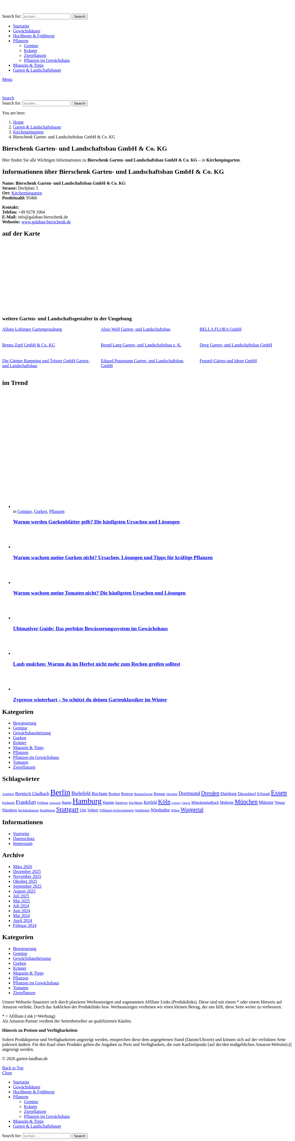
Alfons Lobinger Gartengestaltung (32, 329)
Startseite (21, 26)
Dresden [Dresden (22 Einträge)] (210, 793)
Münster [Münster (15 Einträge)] (266, 802)
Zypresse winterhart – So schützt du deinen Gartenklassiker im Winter (90, 699)
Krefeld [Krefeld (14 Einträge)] (150, 802)
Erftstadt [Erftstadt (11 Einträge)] (263, 794)
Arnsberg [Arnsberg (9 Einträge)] (8, 794)
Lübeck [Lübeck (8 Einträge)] (186, 802)
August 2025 (24, 891)
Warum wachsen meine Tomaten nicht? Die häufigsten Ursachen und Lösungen (99, 593)
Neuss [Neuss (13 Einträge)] (280, 802)
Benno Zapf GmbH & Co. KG (28, 345)
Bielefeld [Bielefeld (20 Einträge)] (80, 793)
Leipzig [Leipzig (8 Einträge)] (176, 802)
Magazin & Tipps (28, 65)
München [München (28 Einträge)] (246, 801)
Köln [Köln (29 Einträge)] (164, 801)
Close (7, 1072)
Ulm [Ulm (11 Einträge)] (83, 810)
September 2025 (27, 886)
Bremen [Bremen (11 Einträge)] (159, 794)
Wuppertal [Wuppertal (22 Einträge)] (192, 810)
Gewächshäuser (26, 31)
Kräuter (30, 50)
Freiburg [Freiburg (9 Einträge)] (42, 803)
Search (80, 16)
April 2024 (22, 920)
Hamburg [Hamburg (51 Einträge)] (87, 801)
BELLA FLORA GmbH (221, 329)
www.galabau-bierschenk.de (46, 222)
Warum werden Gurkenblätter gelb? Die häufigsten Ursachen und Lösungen (96, 522)
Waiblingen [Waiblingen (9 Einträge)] (142, 810)
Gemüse (31, 45)
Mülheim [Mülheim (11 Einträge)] (226, 803)
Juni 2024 (21, 910)
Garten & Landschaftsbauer (37, 70)
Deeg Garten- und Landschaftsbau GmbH (236, 345)
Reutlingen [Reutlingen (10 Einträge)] (47, 810)
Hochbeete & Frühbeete (34, 36)
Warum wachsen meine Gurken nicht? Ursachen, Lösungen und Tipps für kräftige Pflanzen (113, 557)
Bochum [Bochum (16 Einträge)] (99, 793)
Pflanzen (20, 40)
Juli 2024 (21, 905)
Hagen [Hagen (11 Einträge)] (67, 803)
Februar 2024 (25, 925)
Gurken (40, 511)
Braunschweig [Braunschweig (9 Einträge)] (143, 794)
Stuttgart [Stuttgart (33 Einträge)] (67, 809)
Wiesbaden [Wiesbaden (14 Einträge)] (160, 810)
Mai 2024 (21, 915)
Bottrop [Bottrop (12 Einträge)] (127, 794)
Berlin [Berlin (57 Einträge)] (60, 792)
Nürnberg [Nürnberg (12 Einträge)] (9, 810)
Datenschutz (24, 838)
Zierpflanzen (35, 55)
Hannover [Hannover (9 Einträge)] (121, 803)
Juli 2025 (21, 896)
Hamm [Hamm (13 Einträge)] (108, 802)
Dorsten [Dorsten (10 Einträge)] (171, 794)
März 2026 (22, 866)
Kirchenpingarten (26, 193)
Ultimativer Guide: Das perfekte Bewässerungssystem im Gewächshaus (90, 628)
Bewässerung (24, 723)
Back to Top (12, 1068)
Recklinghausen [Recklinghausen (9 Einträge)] (28, 810)
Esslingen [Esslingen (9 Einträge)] (8, 803)
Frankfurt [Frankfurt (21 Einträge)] (26, 802)
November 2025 (27, 876)
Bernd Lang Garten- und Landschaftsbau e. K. (141, 345)
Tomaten (20, 762)
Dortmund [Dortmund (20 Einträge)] (189, 793)
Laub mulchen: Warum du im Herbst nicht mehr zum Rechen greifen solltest (96, 664)
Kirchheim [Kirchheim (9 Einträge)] (135, 803)
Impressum (22, 843)
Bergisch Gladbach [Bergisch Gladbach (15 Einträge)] (32, 793)
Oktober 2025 (25, 881)
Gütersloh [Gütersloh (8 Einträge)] (54, 802)
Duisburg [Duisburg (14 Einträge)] (228, 793)
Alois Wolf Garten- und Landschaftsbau (135, 329)
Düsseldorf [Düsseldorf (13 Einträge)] (247, 793)
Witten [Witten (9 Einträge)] (175, 810)
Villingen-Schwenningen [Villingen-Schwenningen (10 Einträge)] (116, 810)
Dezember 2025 (27, 871)
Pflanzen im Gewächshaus (47, 60)
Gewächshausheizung (32, 733)
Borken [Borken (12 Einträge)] (114, 794)
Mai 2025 (21, 901)
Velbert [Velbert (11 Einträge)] (92, 810)
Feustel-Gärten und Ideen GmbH (228, 360)
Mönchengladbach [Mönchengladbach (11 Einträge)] (205, 803)
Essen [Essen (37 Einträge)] (279, 792)
